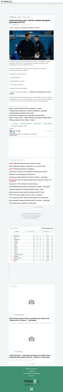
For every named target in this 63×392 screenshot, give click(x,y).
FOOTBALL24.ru (8, 1)
